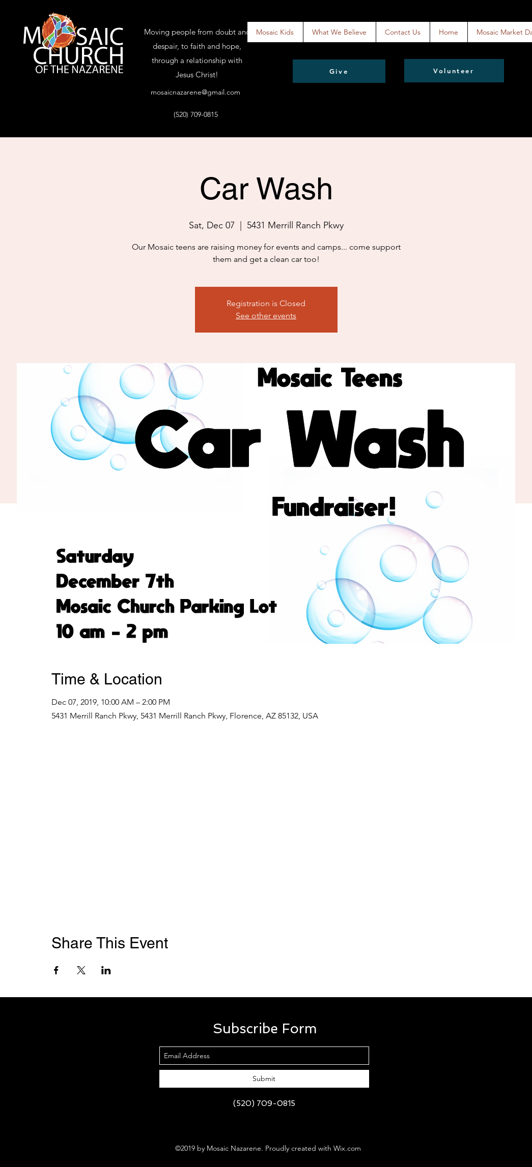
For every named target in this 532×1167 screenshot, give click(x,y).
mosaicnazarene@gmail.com (195, 92)
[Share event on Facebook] (56, 970)
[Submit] (264, 1079)
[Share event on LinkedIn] (106, 970)
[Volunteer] (454, 70)
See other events (266, 315)
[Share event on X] (81, 970)
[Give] (339, 71)
